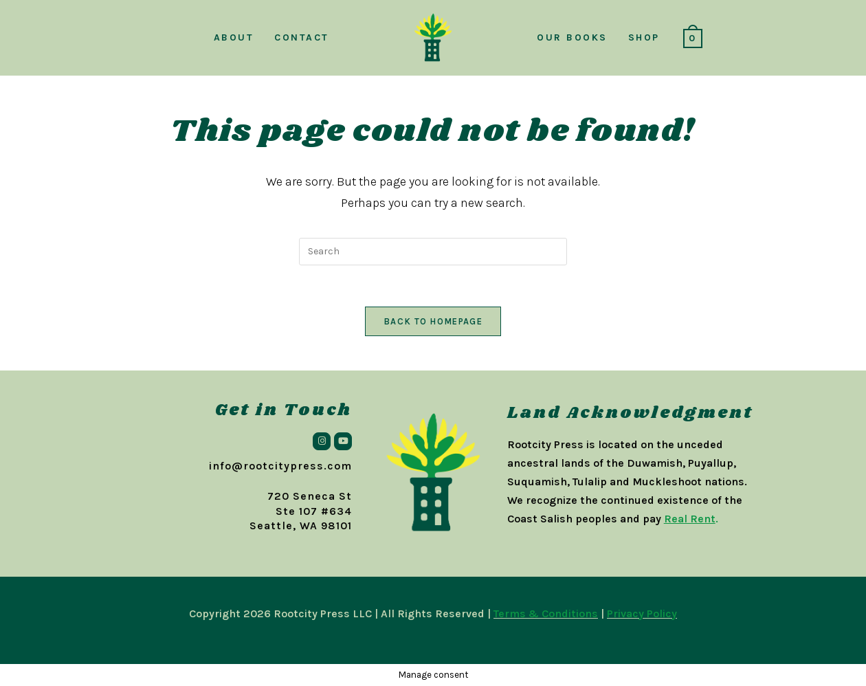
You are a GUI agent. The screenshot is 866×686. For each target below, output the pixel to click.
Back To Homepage (433, 321)
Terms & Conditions (545, 613)
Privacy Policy (642, 613)
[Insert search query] (433, 251)
